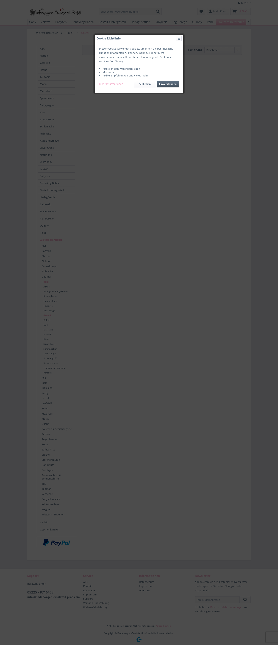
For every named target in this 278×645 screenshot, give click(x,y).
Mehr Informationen (111, 83)
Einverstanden (168, 84)
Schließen (145, 84)
